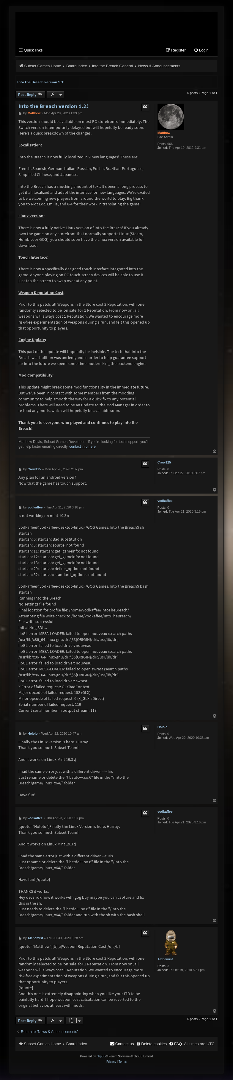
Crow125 (164, 462)
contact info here (82, 447)
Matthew (164, 133)
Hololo (163, 727)
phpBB (101, 1056)
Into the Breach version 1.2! (40, 82)
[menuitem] (201, 50)
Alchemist (165, 959)
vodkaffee (165, 501)
